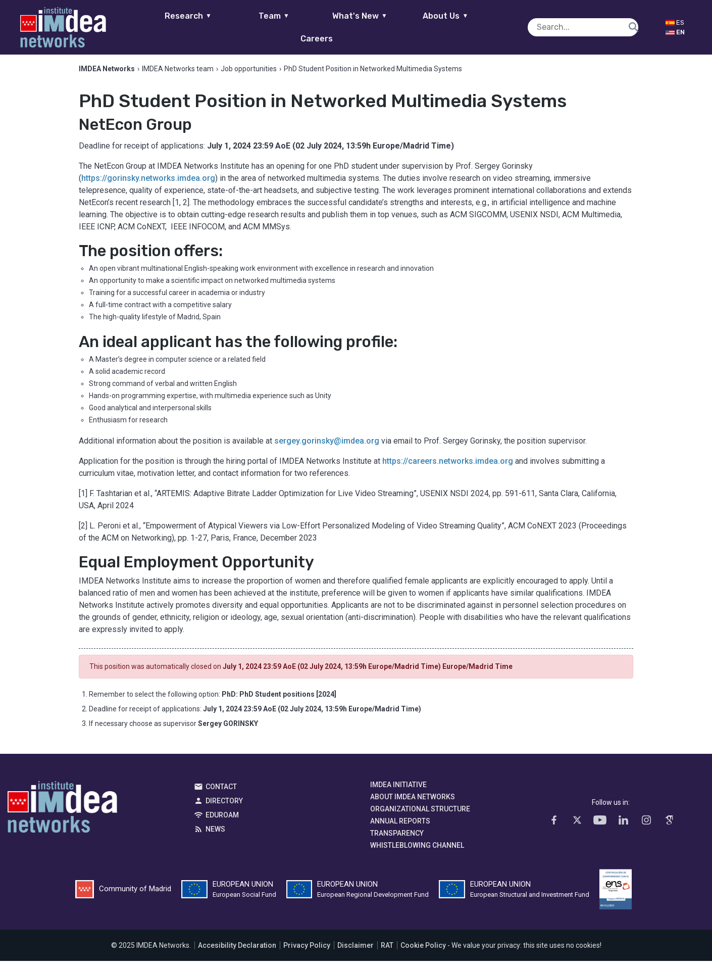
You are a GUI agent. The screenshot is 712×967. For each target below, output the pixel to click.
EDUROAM (222, 821)
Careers (506, 27)
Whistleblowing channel (417, 851)
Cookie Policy (423, 951)
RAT (387, 951)
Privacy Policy (306, 951)
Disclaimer (355, 951)
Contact (221, 793)
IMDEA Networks (62, 815)
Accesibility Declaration (237, 951)
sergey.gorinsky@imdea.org (326, 447)
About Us (420, 27)
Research (162, 27)
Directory (224, 807)
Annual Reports (400, 827)
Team (248, 27)
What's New (334, 27)
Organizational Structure (420, 815)
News (215, 835)
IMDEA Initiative (398, 791)
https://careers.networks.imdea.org (447, 467)
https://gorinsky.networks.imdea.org (148, 184)
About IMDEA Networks (412, 803)
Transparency (397, 839)
